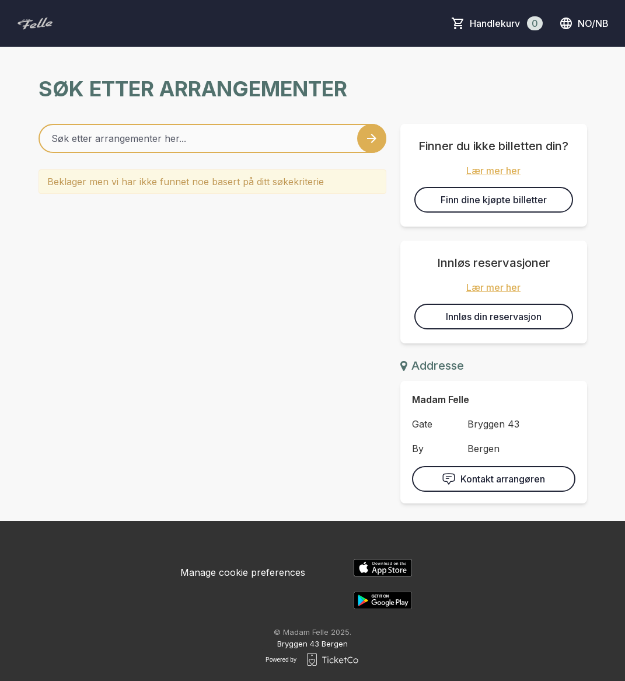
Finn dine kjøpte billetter (494, 200)
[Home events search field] (212, 138)
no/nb (584, 23)
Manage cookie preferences (242, 572)
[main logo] (35, 23)
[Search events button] (371, 138)
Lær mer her (493, 170)
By (418, 448)
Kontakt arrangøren (493, 479)
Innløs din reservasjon (494, 316)
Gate (422, 424)
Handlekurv (506, 23)
